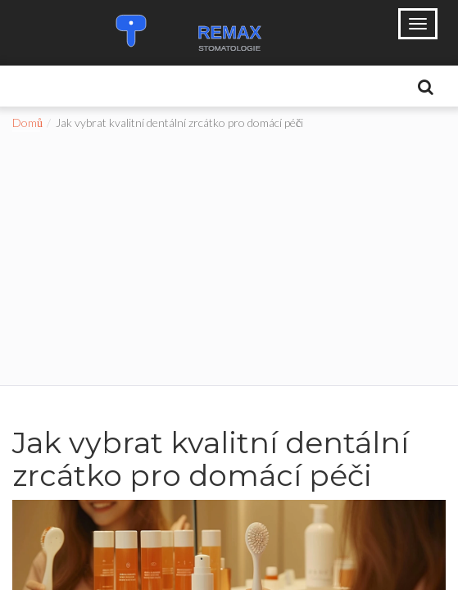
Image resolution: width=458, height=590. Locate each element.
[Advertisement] (229, 254)
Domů (27, 122)
